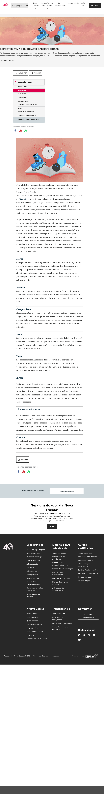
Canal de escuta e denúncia (60, 628)
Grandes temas (32, 553)
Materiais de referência (26, 112)
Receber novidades (88, 615)
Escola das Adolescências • (33, 583)
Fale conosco (32, 617)
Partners (30, 635)
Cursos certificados (60, 5)
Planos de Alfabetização (62, 569)
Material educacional (61, 578)
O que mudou (22, 87)
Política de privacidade (62, 623)
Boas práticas (35, 5)
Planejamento (32, 575)
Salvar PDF (20, 73)
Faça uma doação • (34, 632)
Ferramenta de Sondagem (58, 558)
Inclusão (30, 568)
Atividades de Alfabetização (58, 589)
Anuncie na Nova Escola (36, 639)
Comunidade (73, 3)
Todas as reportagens (35, 550)
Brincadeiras (31, 571)
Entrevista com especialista (28, 104)
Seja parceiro (32, 628)
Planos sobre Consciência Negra (60, 564)
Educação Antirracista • (88, 557)
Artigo (20, 108)
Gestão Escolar (32, 578)
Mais (83, 4)
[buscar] (27, 5)
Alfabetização (32, 564)
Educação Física (25, 82)
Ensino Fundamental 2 (87, 570)
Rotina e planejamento (88, 573)
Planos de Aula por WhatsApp (60, 583)
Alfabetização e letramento (84, 565)
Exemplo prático (23, 101)
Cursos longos (84, 581)
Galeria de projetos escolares (34, 589)
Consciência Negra (34, 557)
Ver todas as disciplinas (28, 120)
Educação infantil (33, 560)
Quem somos (32, 621)
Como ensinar (22, 94)
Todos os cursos (85, 553)
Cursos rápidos (84, 577)
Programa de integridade (57, 618)
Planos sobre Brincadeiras (58, 573)
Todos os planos (59, 553)
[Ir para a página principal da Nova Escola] (5, 6)
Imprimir (36, 73)
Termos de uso (58, 614)
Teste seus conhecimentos (27, 115)
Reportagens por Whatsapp (33, 595)
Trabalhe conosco (34, 624)
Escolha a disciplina (67, 491)
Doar (52, 527)
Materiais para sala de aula (47, 5)
